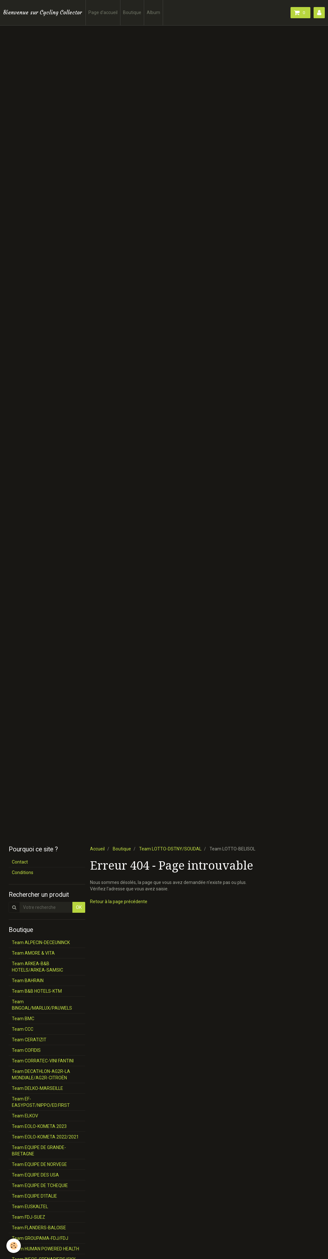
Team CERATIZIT (29, 1039)
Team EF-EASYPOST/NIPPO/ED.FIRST (41, 1102)
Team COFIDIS (26, 1050)
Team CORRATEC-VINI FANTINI (43, 1060)
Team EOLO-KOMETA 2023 (39, 1126)
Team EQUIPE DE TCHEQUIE (40, 1185)
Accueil (97, 848)
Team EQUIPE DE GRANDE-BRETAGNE (39, 1150)
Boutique (132, 12)
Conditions (22, 872)
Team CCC (22, 1029)
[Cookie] (13, 1246)
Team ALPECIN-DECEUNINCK (41, 942)
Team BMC (23, 1018)
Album (153, 12)
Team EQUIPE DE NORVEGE (39, 1164)
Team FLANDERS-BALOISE (39, 1227)
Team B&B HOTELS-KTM (37, 991)
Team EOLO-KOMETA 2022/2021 (45, 1136)
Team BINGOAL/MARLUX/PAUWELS (42, 1005)
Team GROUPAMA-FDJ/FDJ (40, 1238)
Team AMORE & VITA (33, 953)
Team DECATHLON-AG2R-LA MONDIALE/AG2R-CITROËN (41, 1074)
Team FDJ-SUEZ (28, 1217)
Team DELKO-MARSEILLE (37, 1088)
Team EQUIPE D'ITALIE (34, 1196)
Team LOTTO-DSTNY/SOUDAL (170, 848)
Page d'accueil (103, 12)
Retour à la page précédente (118, 901)
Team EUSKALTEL (30, 1206)
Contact (20, 861)
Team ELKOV (25, 1115)
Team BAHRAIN (28, 980)
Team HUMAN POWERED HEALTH (45, 1248)
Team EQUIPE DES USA (35, 1174)
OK (79, 907)
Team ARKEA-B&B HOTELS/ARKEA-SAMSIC (37, 967)
